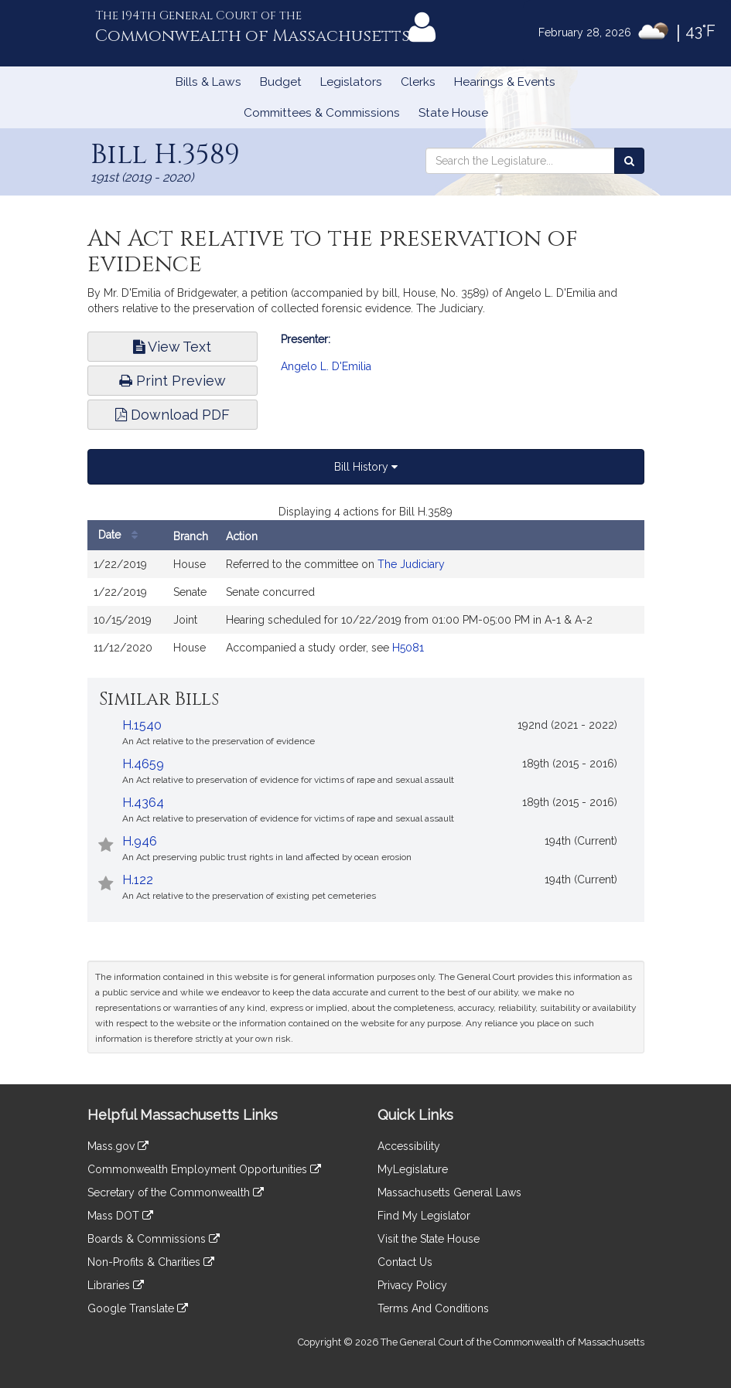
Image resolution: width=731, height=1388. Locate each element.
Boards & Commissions (153, 1239)
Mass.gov (118, 1146)
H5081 (408, 647)
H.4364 (143, 802)
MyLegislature (412, 1169)
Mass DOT (120, 1215)
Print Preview (172, 381)
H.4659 (143, 764)
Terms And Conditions (433, 1308)
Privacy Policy (412, 1285)
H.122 (137, 880)
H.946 (139, 841)
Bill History (366, 467)
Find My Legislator (423, 1215)
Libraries (115, 1285)
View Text (172, 346)
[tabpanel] (365, 590)
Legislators (351, 82)
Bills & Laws (208, 82)
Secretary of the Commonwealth (175, 1192)
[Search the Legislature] (629, 161)
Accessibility (408, 1146)
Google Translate (137, 1308)
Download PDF (172, 415)
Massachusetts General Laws (449, 1192)
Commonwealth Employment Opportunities (204, 1169)
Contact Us (404, 1262)
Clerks (418, 82)
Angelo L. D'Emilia (326, 366)
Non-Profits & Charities (150, 1262)
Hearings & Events (504, 82)
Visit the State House (428, 1239)
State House (453, 113)
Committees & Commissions (322, 113)
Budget (281, 82)
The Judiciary (411, 564)
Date (121, 535)
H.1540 (142, 725)
